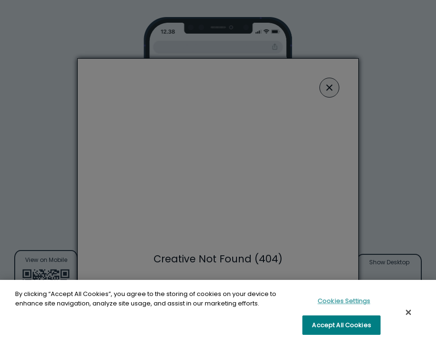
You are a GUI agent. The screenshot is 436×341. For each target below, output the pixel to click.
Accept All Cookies (341, 327)
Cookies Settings (344, 302)
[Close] (408, 314)
